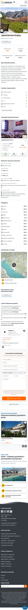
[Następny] (25, 446)
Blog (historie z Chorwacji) (8, 559)
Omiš (2, 5)
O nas (2, 578)
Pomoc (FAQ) (4, 580)
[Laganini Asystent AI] (25, 607)
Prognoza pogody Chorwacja (8, 533)
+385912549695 (6, 339)
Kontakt (3, 575)
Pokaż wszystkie (6, 110)
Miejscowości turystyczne (7, 554)
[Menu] (25, 2)
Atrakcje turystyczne (9, 283)
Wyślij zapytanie (14, 398)
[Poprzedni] (23, 446)
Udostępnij (24, 5)
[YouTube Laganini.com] (8, 511)
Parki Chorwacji (5, 538)
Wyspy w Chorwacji (6, 566)
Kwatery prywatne (5, 561)
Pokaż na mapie (7, 280)
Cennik (5, 154)
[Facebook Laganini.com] (2, 511)
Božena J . (6, 30)
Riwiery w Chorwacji (6, 564)
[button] (14, 265)
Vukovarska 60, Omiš (7, 38)
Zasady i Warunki (5, 525)
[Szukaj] (14, 2)
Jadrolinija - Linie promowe (8, 540)
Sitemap (13, 525)
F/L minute (22, 154)
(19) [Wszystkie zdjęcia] (25, 30)
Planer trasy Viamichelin (7, 543)
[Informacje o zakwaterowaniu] (25, 441)
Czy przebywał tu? (6, 42)
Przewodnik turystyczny (7, 557)
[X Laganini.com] (11, 511)
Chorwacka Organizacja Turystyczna (10, 536)
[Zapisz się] (25, 586)
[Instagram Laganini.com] (5, 511)
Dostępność (14, 154)
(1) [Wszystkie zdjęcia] (24, 136)
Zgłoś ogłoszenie (14, 404)
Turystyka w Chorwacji (7, 545)
